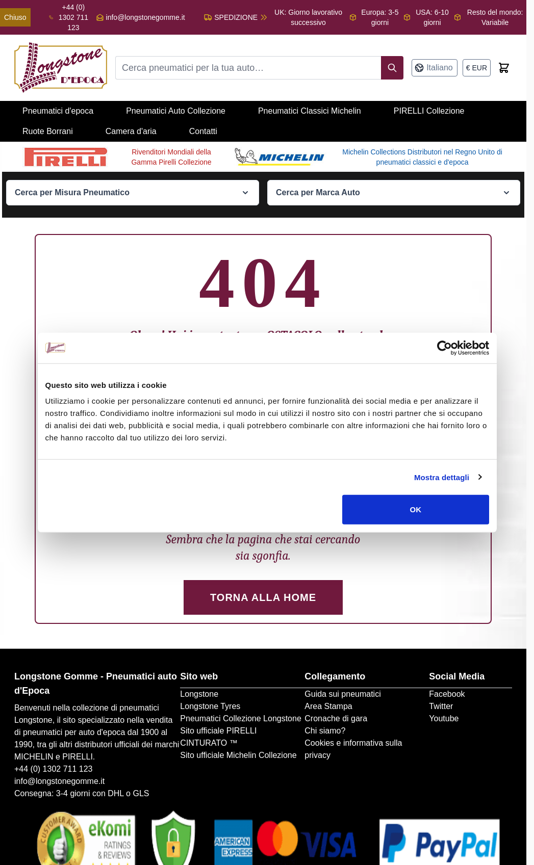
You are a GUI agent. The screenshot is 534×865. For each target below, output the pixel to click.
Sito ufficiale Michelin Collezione (238, 755)
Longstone (199, 694)
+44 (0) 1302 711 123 (53, 769)
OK (416, 509)
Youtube (444, 718)
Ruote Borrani (47, 131)
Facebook (447, 694)
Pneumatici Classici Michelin (309, 111)
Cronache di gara (335, 718)
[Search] (392, 68)
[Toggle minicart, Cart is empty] (504, 68)
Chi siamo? (324, 730)
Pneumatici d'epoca (57, 111)
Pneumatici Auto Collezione (175, 111)
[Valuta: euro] (477, 67)
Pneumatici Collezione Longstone (240, 718)
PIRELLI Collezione (429, 111)
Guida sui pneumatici (342, 694)
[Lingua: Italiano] (434, 67)
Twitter (441, 706)
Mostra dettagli (441, 477)
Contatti (203, 131)
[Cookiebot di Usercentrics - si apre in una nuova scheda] (444, 347)
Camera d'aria (131, 131)
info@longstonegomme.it (145, 17)
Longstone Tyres (210, 706)
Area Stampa (328, 706)
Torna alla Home (263, 597)
